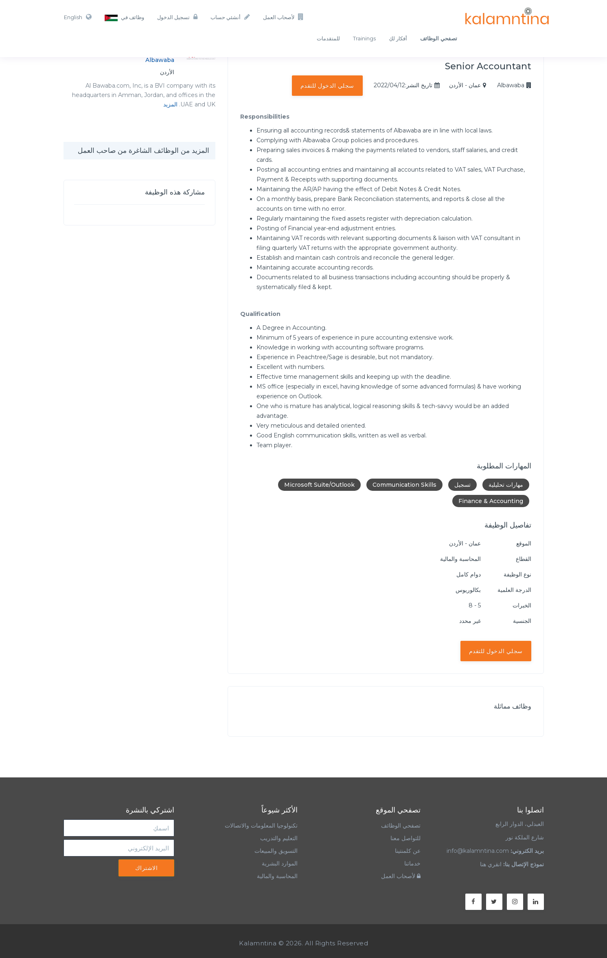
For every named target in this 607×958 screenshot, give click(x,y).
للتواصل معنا (405, 838)
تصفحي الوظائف (401, 825)
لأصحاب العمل (283, 16)
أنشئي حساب (230, 16)
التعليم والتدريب (279, 838)
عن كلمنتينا (408, 850)
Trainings (364, 38)
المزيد (170, 104)
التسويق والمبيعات (276, 850)
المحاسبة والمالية (277, 876)
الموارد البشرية (280, 863)
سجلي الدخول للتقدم (327, 85)
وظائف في (124, 17)
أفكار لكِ (398, 38)
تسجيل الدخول (177, 16)
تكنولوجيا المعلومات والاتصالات (260, 825)
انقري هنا (491, 864)
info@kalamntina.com (478, 850)
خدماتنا (412, 863)
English (78, 16)
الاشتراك (146, 868)
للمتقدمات (328, 38)
